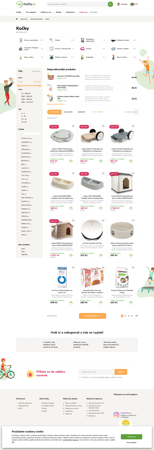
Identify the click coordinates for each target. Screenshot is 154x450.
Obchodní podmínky (25, 403)
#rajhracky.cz (126, 413)
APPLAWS (25, 150)
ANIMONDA (25, 142)
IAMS (23, 235)
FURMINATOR (25, 220)
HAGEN (23, 227)
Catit (22, 194)
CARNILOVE (25, 172)
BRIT (22, 164)
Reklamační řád (23, 406)
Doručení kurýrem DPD (96, 413)
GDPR (20, 408)
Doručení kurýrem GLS (96, 403)
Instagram (125, 417)
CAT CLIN (24, 176)
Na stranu (129, 112)
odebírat (121, 372)
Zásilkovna (92, 416)
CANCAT (24, 168)
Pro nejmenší (32, 12)
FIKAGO (24, 216)
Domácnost (71, 12)
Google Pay (69, 411)
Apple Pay (68, 414)
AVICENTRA (25, 153)
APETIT (23, 146)
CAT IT (23, 179)
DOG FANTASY (26, 198)
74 (136, 316)
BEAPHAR (25, 157)
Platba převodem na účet (73, 406)
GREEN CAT (25, 224)
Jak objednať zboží (48, 406)
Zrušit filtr (36, 71)
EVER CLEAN (25, 205)
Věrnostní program (48, 403)
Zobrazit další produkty (56, 104)
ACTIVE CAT (25, 138)
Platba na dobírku (71, 403)
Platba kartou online (71, 408)
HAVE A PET (25, 231)
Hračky (19, 12)
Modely (59, 12)
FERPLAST (24, 213)
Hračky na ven (47, 12)
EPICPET (24, 201)
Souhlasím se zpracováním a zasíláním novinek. (102, 377)
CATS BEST (25, 183)
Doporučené (54, 112)
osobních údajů (104, 377)
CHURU (23, 187)
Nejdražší (81, 112)
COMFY (23, 190)
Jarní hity (93, 12)
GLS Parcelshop (94, 411)
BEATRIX (24, 161)
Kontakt (44, 411)
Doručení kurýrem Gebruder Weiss (94, 407)
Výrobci (44, 408)
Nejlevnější (68, 112)
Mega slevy (83, 12)
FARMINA (24, 209)
